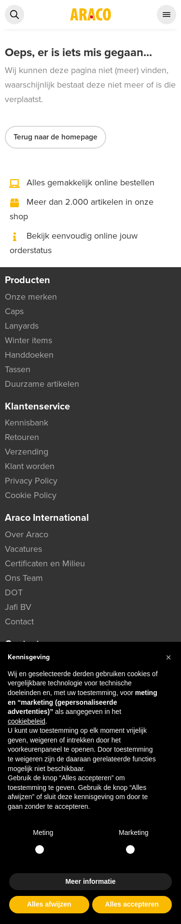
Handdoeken (29, 354)
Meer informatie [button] (90, 881)
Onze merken (31, 296)
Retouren (22, 437)
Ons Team (24, 578)
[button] (168, 657)
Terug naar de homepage (55, 137)
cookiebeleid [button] (26, 721)
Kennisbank (26, 422)
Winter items (28, 340)
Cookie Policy (30, 495)
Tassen (17, 369)
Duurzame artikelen (42, 384)
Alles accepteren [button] (132, 904)
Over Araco (26, 534)
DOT (14, 592)
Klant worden (30, 466)
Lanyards (22, 325)
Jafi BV (18, 607)
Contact (19, 621)
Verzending (26, 451)
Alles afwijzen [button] (49, 904)
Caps (14, 311)
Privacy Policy (31, 480)
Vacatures (23, 549)
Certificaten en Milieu (45, 563)
